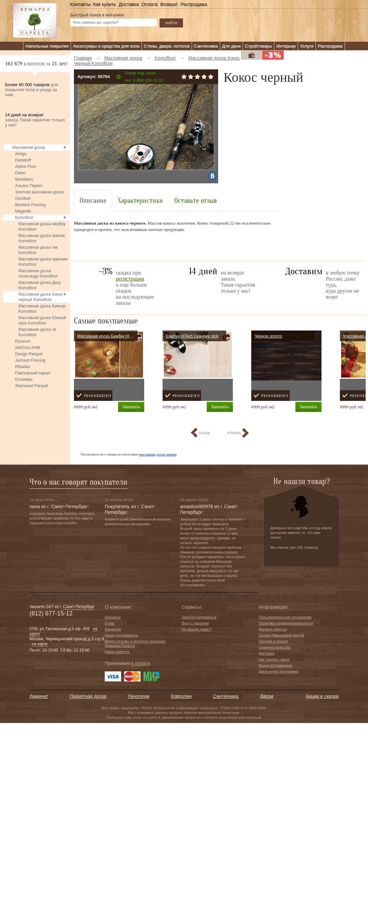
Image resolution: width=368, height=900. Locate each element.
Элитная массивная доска (39, 192)
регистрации (130, 279)
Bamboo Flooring (30, 204)
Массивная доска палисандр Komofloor (38, 273)
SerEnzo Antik (27, 347)
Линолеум (138, 696)
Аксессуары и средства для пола (106, 46)
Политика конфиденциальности (286, 623)
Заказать (131, 406)
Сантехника (206, 46)
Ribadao (22, 366)
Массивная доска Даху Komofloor (39, 285)
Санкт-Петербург (78, 606)
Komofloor (24, 217)
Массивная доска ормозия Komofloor (43, 262)
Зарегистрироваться (199, 617)
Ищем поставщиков (275, 665)
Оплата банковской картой (281, 635)
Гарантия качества (274, 647)
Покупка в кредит (273, 641)
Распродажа (194, 4)
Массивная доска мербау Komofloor (42, 227)
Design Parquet (29, 354)
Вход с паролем (195, 623)
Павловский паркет (33, 373)
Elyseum (22, 341)
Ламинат (38, 696)
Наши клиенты (117, 652)
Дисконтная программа (278, 671)
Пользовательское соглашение (285, 617)
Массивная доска (28, 147)
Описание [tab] (93, 200)
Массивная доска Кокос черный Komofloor (40, 297)
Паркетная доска (88, 696)
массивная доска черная (158, 454)
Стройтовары (258, 46)
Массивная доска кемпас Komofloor (41, 238)
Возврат (169, 4)
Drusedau (23, 379)
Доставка (129, 4)
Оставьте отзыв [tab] (195, 200)
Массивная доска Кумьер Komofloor (42, 309)
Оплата (150, 4)
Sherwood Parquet (31, 385)
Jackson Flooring (30, 360)
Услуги (306, 46)
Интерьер (286, 46)
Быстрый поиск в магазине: (97, 14)
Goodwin (23, 198)
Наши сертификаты (121, 635)
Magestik (23, 211)
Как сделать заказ (274, 659)
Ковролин (181, 696)
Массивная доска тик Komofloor (38, 250)
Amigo (20, 154)
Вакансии (113, 629)
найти (171, 22)
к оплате (140, 663)
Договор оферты (273, 629)
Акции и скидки (322, 696)
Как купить (104, 4)
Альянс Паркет (29, 185)
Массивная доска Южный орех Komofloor (42, 320)
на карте (40, 644)
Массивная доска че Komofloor (37, 332)
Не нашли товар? (196, 629)
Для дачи (231, 46)
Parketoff (23, 160)
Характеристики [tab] (140, 200)
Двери (266, 696)
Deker (20, 173)
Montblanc (24, 179)
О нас (109, 623)
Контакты (80, 4)
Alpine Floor (25, 166)
